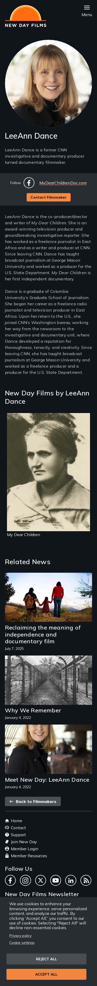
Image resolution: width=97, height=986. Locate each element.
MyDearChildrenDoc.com (63, 182)
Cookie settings (22, 942)
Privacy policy (20, 935)
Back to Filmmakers (32, 801)
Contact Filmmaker (49, 197)
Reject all (46, 959)
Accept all (46, 974)
